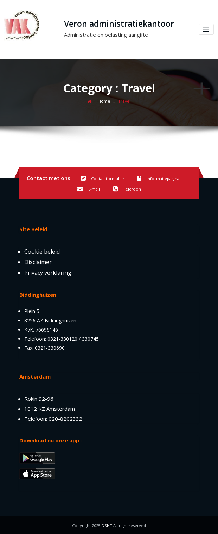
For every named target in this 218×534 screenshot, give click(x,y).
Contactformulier (102, 178)
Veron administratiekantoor (119, 24)
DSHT (107, 525)
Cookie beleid (42, 251)
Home (104, 101)
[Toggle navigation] (206, 29)
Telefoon (127, 189)
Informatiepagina (158, 178)
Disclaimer (38, 262)
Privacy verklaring (47, 272)
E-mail (88, 189)
